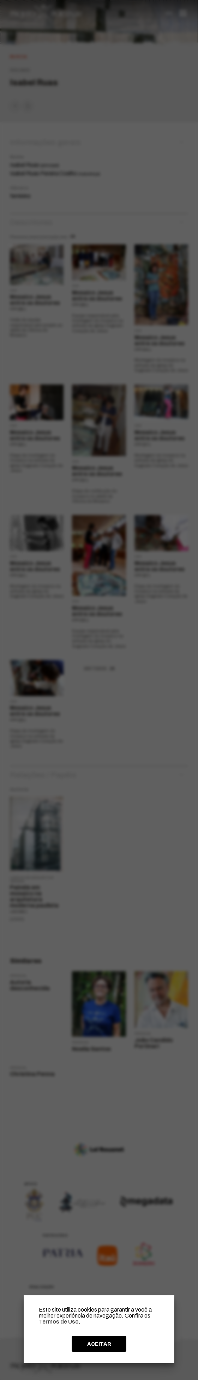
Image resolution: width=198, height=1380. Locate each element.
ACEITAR (99, 1344)
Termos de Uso (59, 1322)
